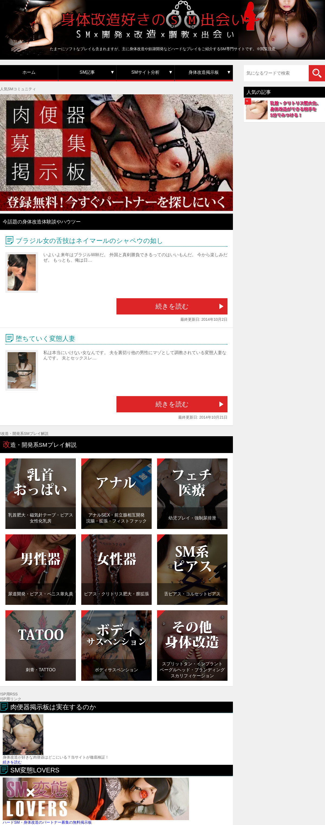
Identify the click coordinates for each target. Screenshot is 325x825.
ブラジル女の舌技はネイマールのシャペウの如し (89, 240)
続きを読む (172, 306)
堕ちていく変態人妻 (45, 338)
